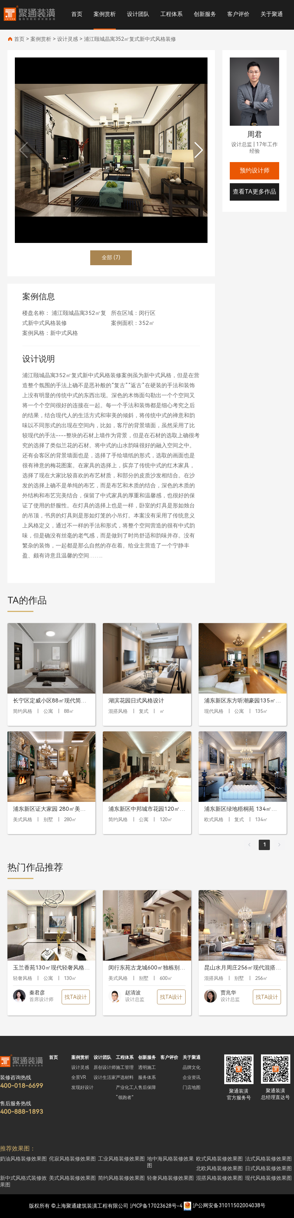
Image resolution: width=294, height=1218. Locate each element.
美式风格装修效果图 (72, 1178)
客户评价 (238, 14)
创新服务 (205, 14)
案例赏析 (105, 14)
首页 (76, 14)
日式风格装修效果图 (268, 1168)
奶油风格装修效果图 (23, 1159)
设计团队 (138, 14)
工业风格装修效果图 (121, 1159)
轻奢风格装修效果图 (170, 1178)
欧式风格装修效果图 (219, 1159)
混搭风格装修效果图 (219, 1178)
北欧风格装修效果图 (219, 1168)
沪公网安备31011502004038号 (229, 1206)
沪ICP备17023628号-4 (156, 1206)
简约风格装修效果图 (121, 1178)
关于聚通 (272, 14)
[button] (199, 150)
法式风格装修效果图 (268, 1159)
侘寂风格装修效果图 (72, 1159)
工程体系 (171, 14)
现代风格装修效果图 (268, 1178)
